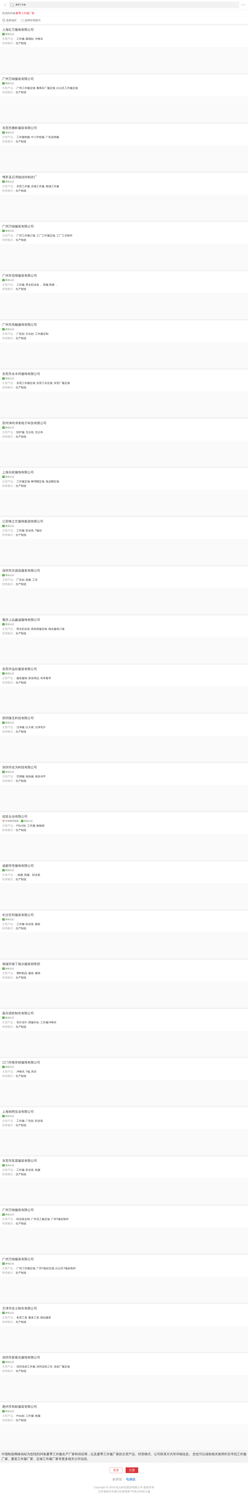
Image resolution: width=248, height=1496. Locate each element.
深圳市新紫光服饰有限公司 (21, 1357)
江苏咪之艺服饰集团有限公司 (22, 521)
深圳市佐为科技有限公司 (19, 767)
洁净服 (20, 727)
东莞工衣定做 (44, 383)
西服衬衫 (33, 1022)
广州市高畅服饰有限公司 (19, 324)
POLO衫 (21, 825)
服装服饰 (21, 678)
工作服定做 (23, 481)
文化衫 (30, 333)
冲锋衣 (39, 38)
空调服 (20, 776)
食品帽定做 (52, 481)
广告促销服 (52, 137)
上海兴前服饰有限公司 (18, 472)
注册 (132, 1470)
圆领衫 (30, 38)
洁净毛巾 (40, 727)
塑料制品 (21, 973)
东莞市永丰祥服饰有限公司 (21, 374)
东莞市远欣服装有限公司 (19, 669)
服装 (37, 924)
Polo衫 (20, 1415)
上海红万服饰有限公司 (18, 29)
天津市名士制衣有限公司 (19, 1308)
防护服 (20, 432)
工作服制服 (23, 137)
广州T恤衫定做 (45, 1268)
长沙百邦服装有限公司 (18, 915)
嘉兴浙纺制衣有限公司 (18, 1013)
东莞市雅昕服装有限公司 (19, 128)
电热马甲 (40, 776)
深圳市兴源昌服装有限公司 (21, 570)
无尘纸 (30, 432)
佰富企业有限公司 (15, 816)
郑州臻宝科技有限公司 (18, 718)
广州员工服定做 (40, 1219)
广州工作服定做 (25, 88)
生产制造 (21, 43)
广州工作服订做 (25, 235)
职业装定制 (23, 1219)
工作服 (20, 38)
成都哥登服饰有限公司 (18, 866)
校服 (28, 579)
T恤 (28, 1071)
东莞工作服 (23, 186)
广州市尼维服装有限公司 (19, 275)
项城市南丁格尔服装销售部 (21, 964)
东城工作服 (37, 186)
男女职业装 (23, 628)
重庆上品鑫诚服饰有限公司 (21, 620)
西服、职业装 (32, 874)
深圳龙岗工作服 (25, 1366)
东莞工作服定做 (25, 383)
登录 (116, 1470)
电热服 (30, 776)
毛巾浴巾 (21, 1022)
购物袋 (40, 825)
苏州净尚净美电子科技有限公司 (24, 423)
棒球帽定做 (37, 481)
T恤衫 (38, 530)
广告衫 (20, 333)
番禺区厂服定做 (45, 88)
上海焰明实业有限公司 (18, 1111)
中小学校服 (37, 137)
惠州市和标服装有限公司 (19, 1406)
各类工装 (21, 1317)
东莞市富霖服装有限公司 (19, 1161)
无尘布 (39, 432)
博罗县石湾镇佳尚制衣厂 (19, 177)
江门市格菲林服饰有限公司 (21, 1062)
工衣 (35, 579)
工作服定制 (41, 333)
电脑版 (131, 1479)
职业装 (30, 530)
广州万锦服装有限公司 (18, 79)
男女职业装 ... (34, 284)
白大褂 (30, 727)
